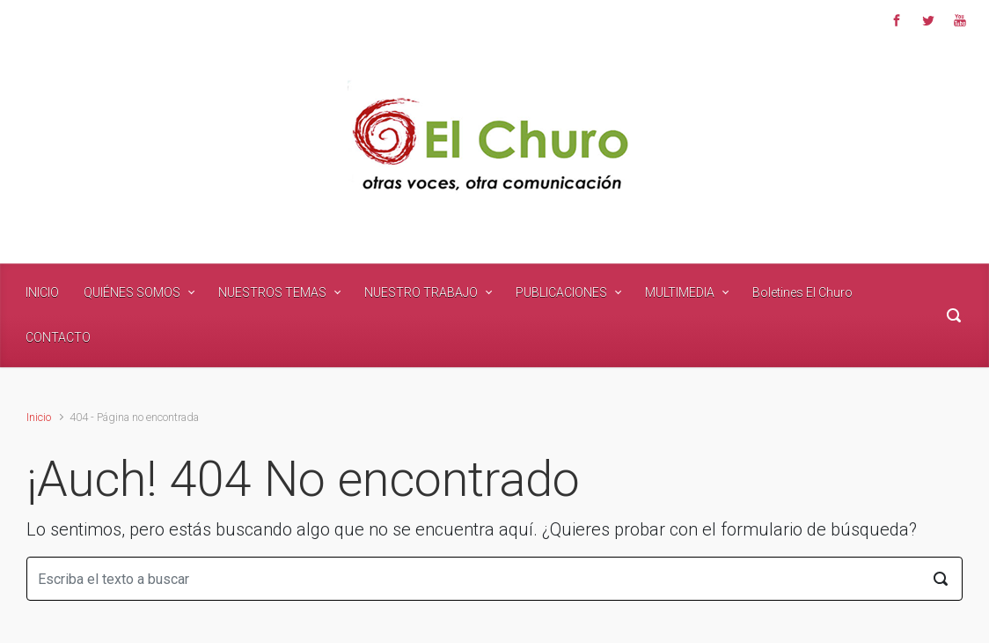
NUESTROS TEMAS (272, 292)
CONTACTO (58, 337)
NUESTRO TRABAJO (421, 292)
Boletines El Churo (802, 292)
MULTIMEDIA (679, 292)
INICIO (42, 292)
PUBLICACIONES (561, 292)
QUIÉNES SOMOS (132, 292)
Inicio (38, 417)
